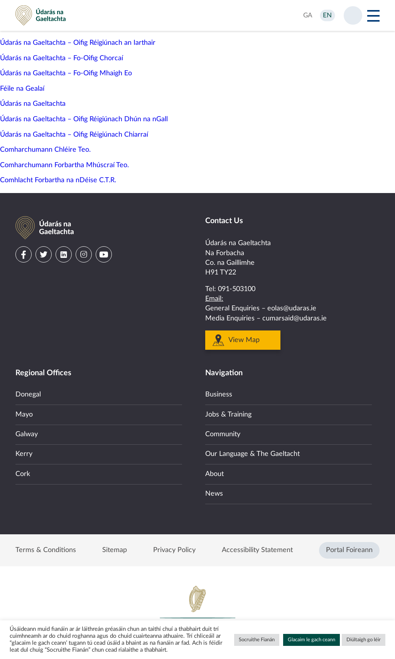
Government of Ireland (197, 611)
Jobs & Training (228, 414)
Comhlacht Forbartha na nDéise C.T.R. (58, 180)
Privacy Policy (174, 550)
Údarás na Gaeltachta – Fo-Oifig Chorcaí (61, 58)
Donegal (28, 394)
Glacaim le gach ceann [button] (311, 639)
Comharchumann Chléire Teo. (45, 149)
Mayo (24, 414)
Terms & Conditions (45, 550)
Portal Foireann (349, 550)
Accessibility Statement (257, 550)
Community (222, 434)
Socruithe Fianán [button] (257, 639)
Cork (22, 474)
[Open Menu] (373, 15)
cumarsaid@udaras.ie (294, 318)
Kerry (23, 454)
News (214, 493)
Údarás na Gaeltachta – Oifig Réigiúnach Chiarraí (74, 134)
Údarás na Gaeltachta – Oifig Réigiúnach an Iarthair (77, 42)
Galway (26, 434)
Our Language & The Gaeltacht (252, 454)
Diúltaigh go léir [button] (363, 639)
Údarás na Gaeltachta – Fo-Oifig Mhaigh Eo (66, 73)
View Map (244, 340)
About (214, 474)
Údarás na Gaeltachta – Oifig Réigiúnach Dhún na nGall (84, 119)
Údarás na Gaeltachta (33, 103)
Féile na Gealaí (22, 88)
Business (218, 394)
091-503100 (236, 289)
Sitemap (114, 550)
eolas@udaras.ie (291, 308)
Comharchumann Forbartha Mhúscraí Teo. (64, 165)
